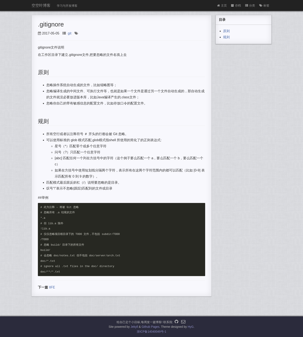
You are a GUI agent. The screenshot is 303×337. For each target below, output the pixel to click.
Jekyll (134, 326)
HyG (191, 326)
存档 (236, 5)
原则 (226, 31)
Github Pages (150, 326)
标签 (264, 5)
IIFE (52, 288)
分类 (250, 5)
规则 (226, 37)
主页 (222, 5)
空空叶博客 (41, 5)
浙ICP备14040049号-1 (151, 331)
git (69, 33)
